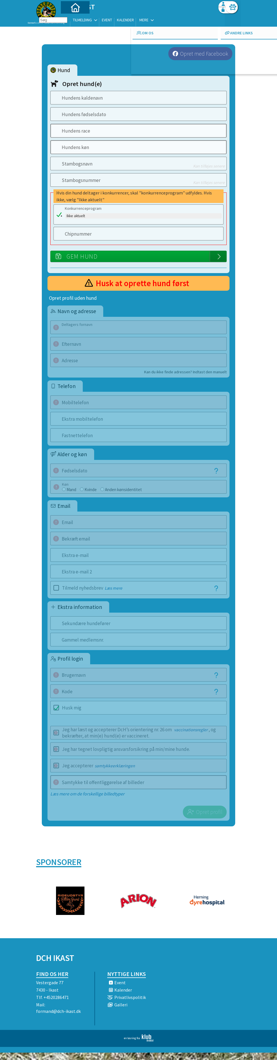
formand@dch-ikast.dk (58, 1011)
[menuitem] (71, 19)
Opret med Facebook (204, 53)
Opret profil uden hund (73, 298)
